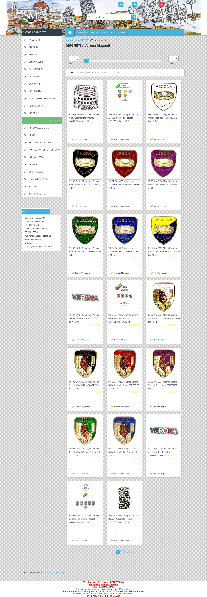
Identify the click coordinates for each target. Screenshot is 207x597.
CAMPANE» (34, 76)
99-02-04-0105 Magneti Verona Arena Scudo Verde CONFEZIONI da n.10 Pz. (85, 251)
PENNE (32, 135)
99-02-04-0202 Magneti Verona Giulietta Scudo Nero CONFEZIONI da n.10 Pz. (84, 385)
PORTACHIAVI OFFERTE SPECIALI (45, 149)
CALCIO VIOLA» (36, 69)
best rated (116, 72)
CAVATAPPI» (35, 83)
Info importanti (92, 32)
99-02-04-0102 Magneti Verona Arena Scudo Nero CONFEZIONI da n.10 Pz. (84, 185)
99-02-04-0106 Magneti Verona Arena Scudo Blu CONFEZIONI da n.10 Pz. (123, 251)
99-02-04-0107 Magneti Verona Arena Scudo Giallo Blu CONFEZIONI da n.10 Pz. (164, 251)
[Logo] (41, 17)
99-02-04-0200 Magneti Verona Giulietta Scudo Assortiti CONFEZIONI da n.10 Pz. (123, 318)
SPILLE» (33, 164)
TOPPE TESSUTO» (37, 193)
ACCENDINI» (35, 39)
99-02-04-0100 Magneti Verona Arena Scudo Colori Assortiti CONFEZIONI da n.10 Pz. (123, 118)
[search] (133, 17)
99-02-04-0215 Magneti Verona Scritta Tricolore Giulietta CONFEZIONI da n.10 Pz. (162, 452)
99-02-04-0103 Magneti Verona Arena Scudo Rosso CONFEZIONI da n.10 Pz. (124, 185)
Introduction (71, 40)
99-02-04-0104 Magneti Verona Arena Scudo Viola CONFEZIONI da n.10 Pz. (163, 185)
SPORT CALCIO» (36, 171)
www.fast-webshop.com (57, 572)
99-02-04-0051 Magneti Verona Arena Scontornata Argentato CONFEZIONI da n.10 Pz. (84, 118)
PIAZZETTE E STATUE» (40, 142)
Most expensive (93, 72)
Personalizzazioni (118, 32)
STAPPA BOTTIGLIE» (39, 179)
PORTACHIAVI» (36, 157)
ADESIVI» (33, 47)
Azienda (79, 32)
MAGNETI (84, 40)
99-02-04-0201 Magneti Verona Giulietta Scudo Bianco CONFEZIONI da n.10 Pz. (164, 318)
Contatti (104, 32)
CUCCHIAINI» (35, 91)
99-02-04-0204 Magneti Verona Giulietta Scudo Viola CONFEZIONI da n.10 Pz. (163, 385)
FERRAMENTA (36, 105)
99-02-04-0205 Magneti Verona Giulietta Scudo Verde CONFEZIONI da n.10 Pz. (84, 452)
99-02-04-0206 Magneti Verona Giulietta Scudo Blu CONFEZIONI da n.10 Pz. (124, 452)
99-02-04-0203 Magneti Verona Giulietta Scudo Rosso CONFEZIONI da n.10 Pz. (124, 385)
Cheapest (80, 72)
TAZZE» (32, 186)
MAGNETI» (55, 120)
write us (28, 243)
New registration (146, 4)
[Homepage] (71, 32)
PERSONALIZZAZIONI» (40, 127)
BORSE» (33, 54)
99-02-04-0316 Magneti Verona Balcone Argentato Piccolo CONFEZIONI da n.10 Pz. (123, 519)
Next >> (129, 552)
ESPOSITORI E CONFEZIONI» (42, 98)
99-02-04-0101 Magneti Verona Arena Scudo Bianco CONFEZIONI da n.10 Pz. (163, 118)
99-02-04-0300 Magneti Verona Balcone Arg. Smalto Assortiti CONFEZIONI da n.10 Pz (84, 519)
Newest (105, 72)
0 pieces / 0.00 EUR (174, 3)
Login (127, 4)
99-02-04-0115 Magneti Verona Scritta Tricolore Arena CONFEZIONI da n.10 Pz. (85, 318)
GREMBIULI (34, 113)
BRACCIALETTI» (36, 61)
